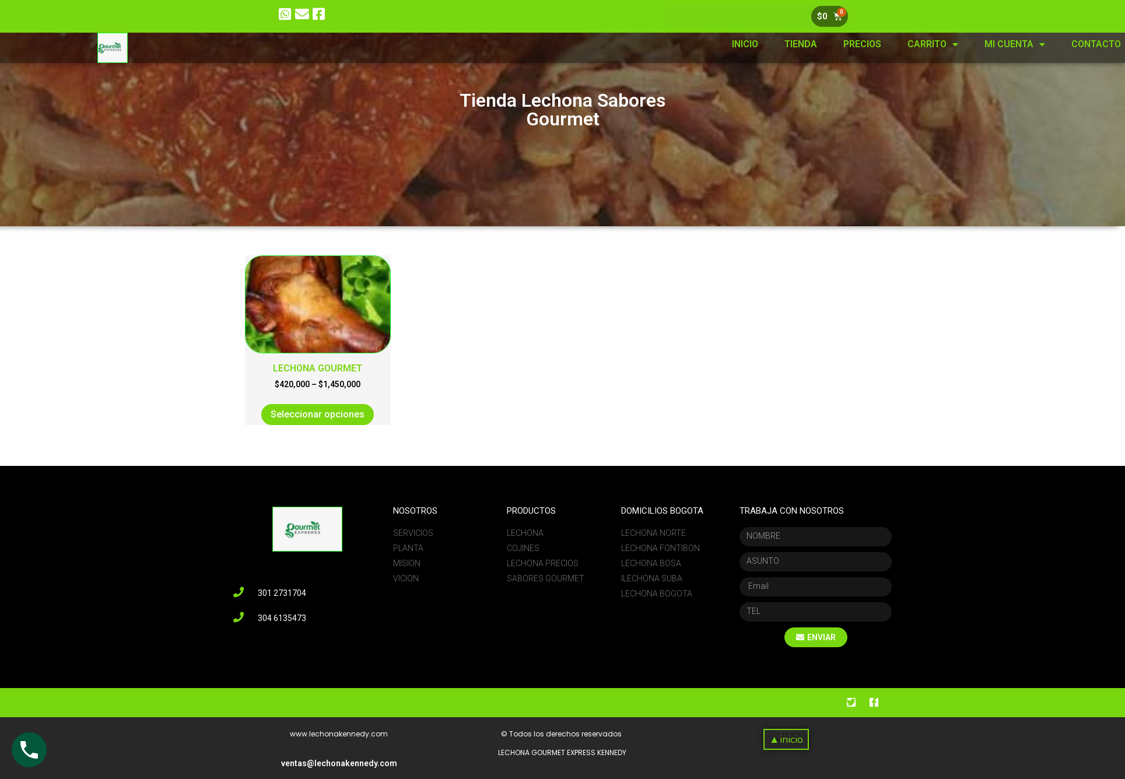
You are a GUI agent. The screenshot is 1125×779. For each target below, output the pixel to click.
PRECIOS (943, 44)
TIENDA (881, 44)
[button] (785, 739)
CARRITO (1013, 44)
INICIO (825, 44)
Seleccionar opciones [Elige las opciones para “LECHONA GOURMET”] (318, 414)
